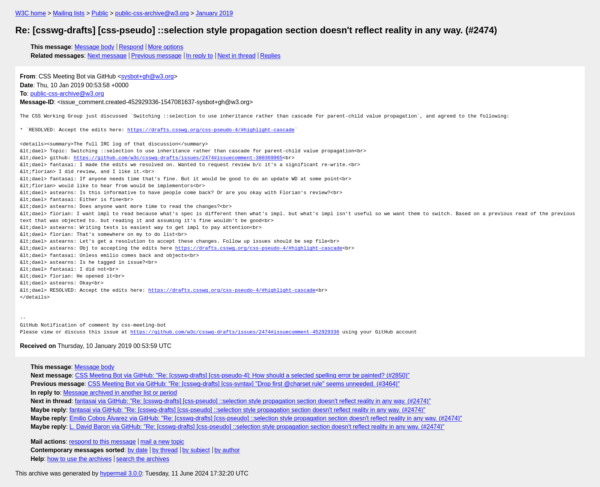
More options (166, 47)
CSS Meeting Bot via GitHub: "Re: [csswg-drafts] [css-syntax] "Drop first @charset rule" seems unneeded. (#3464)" (243, 384)
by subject (196, 450)
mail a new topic (162, 441)
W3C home (30, 13)
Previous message (156, 55)
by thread (165, 450)
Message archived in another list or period (120, 392)
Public (99, 13)
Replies (270, 55)
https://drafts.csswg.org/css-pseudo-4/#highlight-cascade (211, 130)
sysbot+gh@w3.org (147, 76)
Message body (94, 47)
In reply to (199, 55)
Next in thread (236, 55)
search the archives (143, 459)
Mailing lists (69, 13)
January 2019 (214, 13)
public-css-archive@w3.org (152, 13)
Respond (131, 47)
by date (137, 450)
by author (227, 450)
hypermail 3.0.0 (121, 473)
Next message (107, 55)
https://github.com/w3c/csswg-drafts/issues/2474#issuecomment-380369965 (177, 158)
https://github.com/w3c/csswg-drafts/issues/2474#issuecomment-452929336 (234, 332)
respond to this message (102, 441)
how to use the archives (79, 459)
